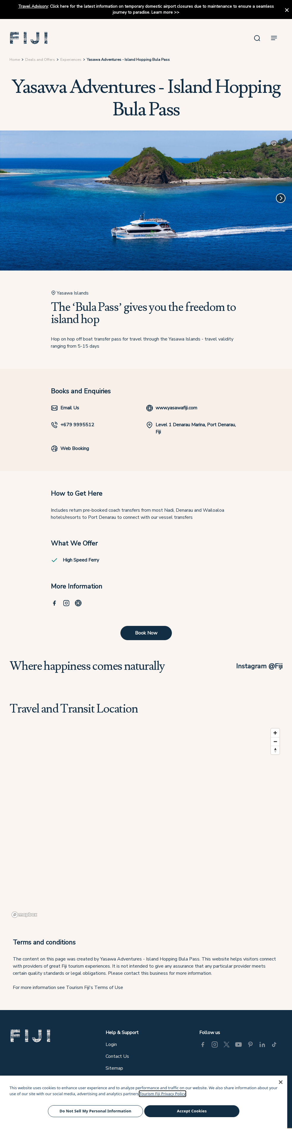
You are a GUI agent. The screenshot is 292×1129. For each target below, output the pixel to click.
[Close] (280, 1082)
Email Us (65, 408)
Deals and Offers (40, 59)
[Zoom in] (275, 733)
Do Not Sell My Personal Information (95, 1111)
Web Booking (70, 448)
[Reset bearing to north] (275, 750)
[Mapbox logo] (24, 914)
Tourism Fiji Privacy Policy (162, 1093)
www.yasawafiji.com (171, 408)
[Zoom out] (275, 741)
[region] (146, 823)
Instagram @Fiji (259, 666)
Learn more (162, 12)
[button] (29, 38)
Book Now (146, 633)
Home (15, 59)
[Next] (280, 198)
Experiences (70, 59)
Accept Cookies (192, 1111)
